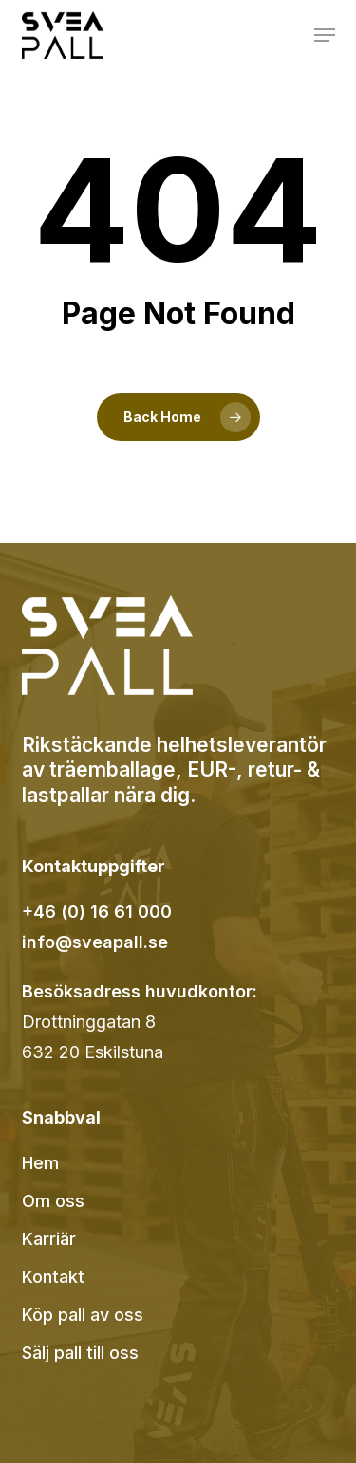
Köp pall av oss (82, 1315)
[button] (324, 35)
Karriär (49, 1239)
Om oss (53, 1201)
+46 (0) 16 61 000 (97, 912)
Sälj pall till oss (80, 1352)
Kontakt (53, 1277)
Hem (40, 1163)
